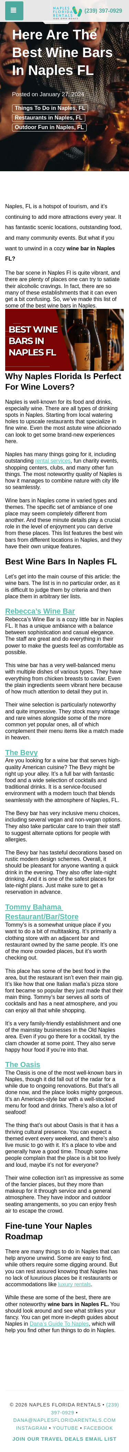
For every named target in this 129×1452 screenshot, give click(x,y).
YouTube (66, 1428)
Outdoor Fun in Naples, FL (49, 127)
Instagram (31, 1428)
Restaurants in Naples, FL (49, 118)
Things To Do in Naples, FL (50, 108)
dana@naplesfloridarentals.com (64, 1420)
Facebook (98, 1428)
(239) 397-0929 (103, 11)
